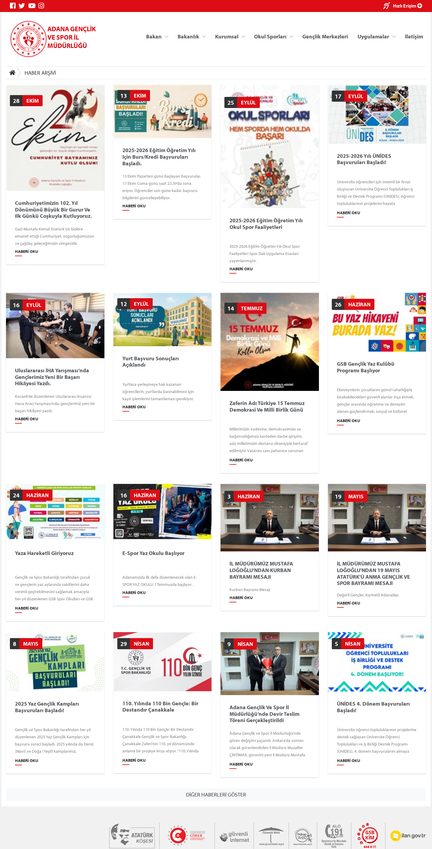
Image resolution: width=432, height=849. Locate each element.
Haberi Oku (26, 251)
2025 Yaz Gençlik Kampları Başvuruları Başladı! (47, 706)
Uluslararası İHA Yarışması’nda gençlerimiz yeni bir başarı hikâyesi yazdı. (52, 377)
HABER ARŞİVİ (40, 72)
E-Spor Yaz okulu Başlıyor (153, 553)
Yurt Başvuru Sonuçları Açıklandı (150, 361)
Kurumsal (226, 36)
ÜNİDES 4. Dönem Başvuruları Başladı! (373, 706)
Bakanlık (188, 36)
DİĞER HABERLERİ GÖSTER (216, 794)
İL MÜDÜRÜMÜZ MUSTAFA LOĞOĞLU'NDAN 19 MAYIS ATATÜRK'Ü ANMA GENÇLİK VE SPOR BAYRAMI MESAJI (373, 573)
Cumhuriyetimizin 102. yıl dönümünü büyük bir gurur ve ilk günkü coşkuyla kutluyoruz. (53, 209)
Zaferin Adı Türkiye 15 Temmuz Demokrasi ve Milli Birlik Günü (267, 406)
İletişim (414, 36)
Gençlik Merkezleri (325, 36)
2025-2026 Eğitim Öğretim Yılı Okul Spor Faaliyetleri (266, 223)
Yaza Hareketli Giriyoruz (44, 553)
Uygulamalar (373, 36)
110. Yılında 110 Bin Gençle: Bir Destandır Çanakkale (160, 706)
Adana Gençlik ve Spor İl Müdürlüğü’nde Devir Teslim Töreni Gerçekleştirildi (264, 714)
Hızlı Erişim (407, 6)
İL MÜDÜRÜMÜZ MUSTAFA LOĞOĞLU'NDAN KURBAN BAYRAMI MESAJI (261, 570)
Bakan (154, 36)
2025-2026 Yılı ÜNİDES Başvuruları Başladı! (364, 158)
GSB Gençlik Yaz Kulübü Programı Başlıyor (365, 367)
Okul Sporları (270, 36)
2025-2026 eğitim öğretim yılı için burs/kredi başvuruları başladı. (159, 156)
